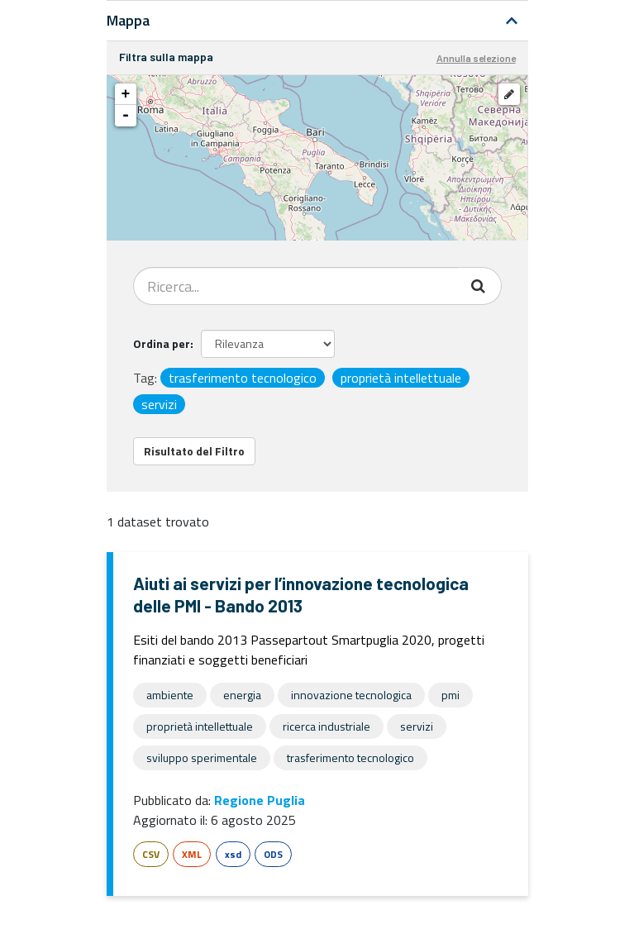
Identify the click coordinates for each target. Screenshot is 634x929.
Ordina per (161, 343)
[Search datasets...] (296, 286)
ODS (273, 854)
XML (192, 854)
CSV (151, 854)
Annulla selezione (476, 58)
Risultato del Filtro (194, 451)
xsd (233, 854)
